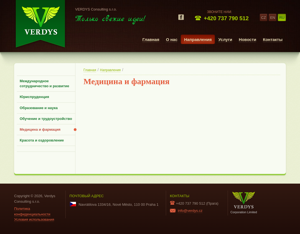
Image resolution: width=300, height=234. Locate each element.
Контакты (273, 39)
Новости (247, 39)
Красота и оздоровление (42, 140)
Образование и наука (39, 108)
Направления (198, 39)
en (272, 18)
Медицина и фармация (40, 129)
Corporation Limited (243, 203)
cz (263, 18)
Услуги (225, 39)
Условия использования (34, 219)
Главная (150, 39)
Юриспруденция (34, 97)
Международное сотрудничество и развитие (44, 83)
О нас (171, 39)
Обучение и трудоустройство (46, 119)
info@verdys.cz (190, 211)
